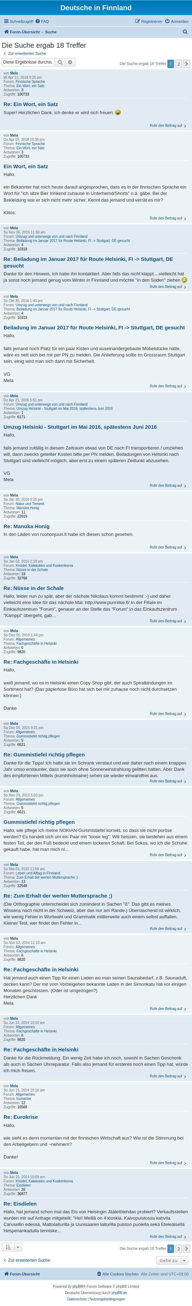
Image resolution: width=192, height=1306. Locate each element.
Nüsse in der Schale (32, 570)
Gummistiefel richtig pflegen (38, 736)
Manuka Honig (28, 508)
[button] (186, 64)
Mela (14, 73)
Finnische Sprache (30, 82)
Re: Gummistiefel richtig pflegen (44, 754)
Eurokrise (24, 1099)
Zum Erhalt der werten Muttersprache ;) (47, 877)
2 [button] (179, 64)
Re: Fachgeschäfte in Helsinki (41, 662)
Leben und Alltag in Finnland (38, 873)
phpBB (78, 1286)
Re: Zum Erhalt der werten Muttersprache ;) (58, 896)
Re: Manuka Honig (27, 526)
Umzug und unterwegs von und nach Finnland (51, 236)
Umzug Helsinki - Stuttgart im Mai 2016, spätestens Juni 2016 (65, 409)
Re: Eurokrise (21, 1117)
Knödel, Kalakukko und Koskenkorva (44, 565)
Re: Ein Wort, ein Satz (31, 104)
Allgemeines (25, 639)
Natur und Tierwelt (30, 504)
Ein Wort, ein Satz (31, 86)
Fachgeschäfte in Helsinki (37, 643)
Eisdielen (24, 1185)
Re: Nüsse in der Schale (34, 588)
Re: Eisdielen (20, 1204)
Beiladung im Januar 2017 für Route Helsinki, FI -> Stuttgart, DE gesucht (73, 241)
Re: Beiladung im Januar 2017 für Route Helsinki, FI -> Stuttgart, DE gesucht (88, 262)
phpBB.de (119, 1293)
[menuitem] (42, 21)
